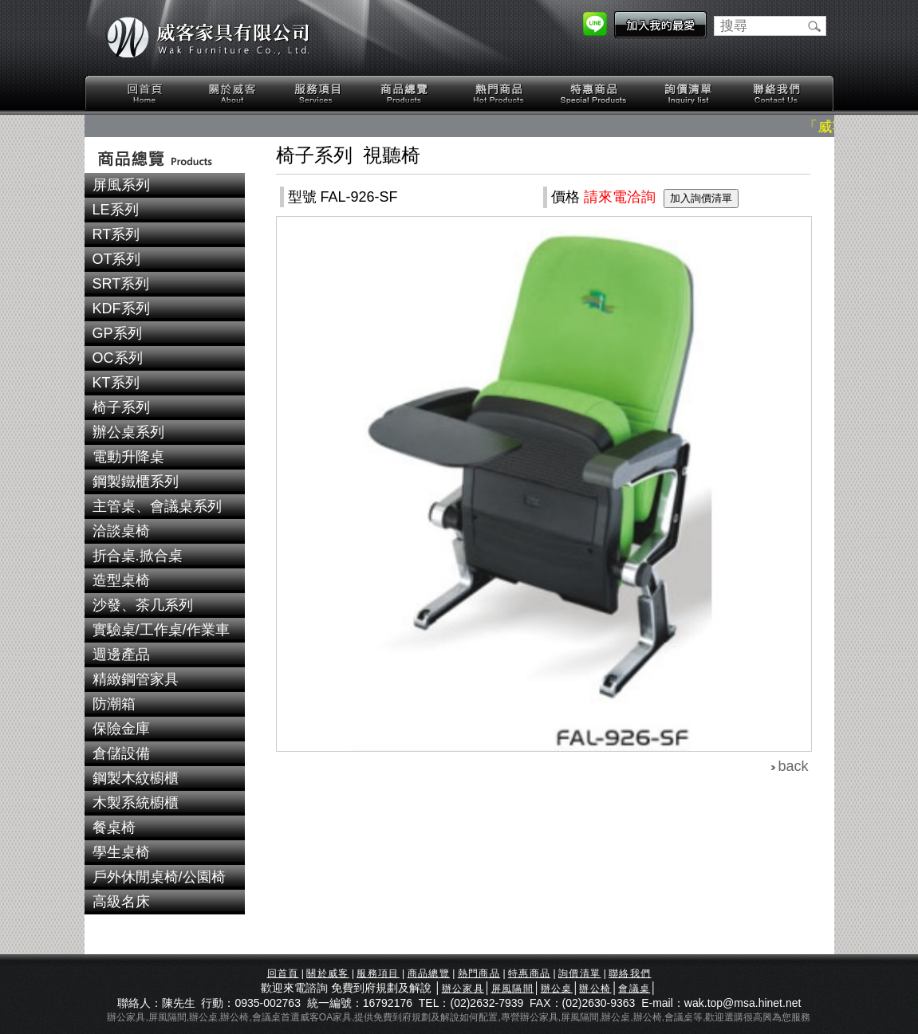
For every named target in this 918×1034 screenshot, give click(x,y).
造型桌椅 (121, 580)
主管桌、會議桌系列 (157, 506)
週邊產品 (121, 654)
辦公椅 (595, 988)
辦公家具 (463, 988)
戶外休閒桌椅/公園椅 (159, 877)
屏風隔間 (512, 988)
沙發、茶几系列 (143, 605)
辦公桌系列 (128, 432)
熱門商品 (499, 93)
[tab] (165, 185)
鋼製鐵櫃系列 (136, 481)
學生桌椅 (121, 852)
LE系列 (116, 210)
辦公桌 (557, 988)
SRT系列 (121, 284)
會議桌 (634, 988)
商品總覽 (405, 93)
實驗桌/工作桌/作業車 (161, 630)
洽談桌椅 (121, 531)
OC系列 (118, 358)
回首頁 (145, 93)
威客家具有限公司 (208, 37)
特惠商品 (594, 93)
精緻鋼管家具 (136, 679)
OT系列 (117, 259)
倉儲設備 (121, 753)
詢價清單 (689, 93)
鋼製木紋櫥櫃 (136, 778)
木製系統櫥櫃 (136, 803)
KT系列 (116, 383)
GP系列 (117, 333)
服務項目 (319, 93)
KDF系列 (121, 308)
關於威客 (232, 93)
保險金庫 (121, 729)
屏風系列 (121, 185)
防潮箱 (114, 704)
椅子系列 (121, 407)
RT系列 (116, 234)
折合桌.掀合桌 (138, 556)
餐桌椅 (114, 827)
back (793, 766)
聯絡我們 (776, 93)
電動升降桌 (128, 457)
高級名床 (121, 902)
